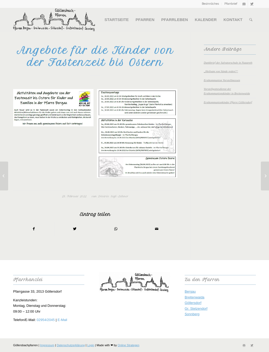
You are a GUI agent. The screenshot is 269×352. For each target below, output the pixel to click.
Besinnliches (210, 4)
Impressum (47, 345)
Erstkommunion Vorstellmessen (222, 80)
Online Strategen (128, 345)
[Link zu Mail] (244, 4)
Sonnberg (192, 314)
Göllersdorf (193, 303)
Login (90, 345)
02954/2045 (46, 320)
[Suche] (251, 19)
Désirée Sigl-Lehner (113, 196)
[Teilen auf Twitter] (75, 229)
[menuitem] (210, 4)
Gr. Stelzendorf (196, 308)
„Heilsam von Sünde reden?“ (221, 71)
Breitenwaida (194, 297)
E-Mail (62, 320)
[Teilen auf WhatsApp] (115, 229)
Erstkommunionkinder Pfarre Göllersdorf (228, 102)
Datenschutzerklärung (71, 345)
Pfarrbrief (230, 4)
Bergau (190, 291)
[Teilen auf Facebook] (33, 229)
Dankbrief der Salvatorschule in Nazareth (228, 62)
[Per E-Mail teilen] (156, 229)
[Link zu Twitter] (252, 4)
